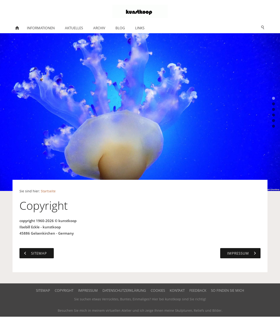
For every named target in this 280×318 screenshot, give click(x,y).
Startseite (48, 191)
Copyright (64, 290)
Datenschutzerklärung (124, 290)
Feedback (197, 290)
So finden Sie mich (227, 290)
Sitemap (43, 290)
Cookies (158, 290)
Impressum (88, 290)
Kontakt (177, 290)
